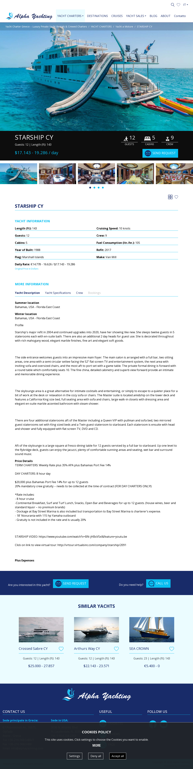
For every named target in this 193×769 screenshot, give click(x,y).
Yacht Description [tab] (27, 293)
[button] (178, 4)
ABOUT (166, 16)
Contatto (180, 16)
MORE (96, 745)
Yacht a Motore (124, 26)
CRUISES (117, 16)
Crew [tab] (79, 293)
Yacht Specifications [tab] (58, 293)
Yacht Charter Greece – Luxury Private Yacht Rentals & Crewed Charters (46, 26)
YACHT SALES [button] (135, 16)
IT (184, 5)
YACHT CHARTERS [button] (69, 16)
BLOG (153, 16)
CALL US (158, 583)
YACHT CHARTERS (101, 26)
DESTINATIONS (97, 16)
